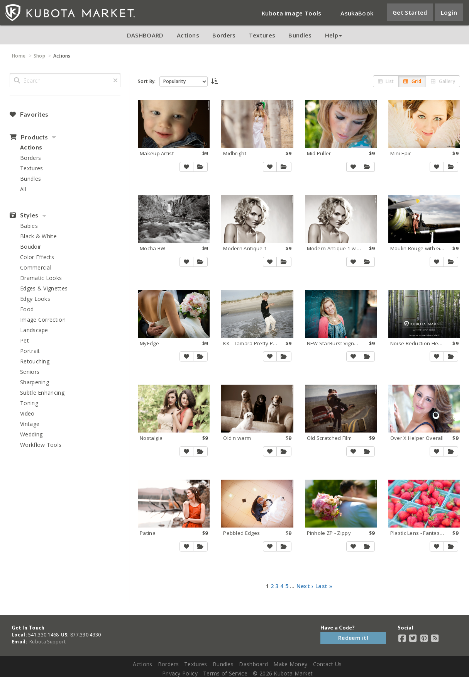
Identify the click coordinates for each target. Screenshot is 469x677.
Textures (262, 35)
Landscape (34, 330)
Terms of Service (225, 673)
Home (18, 56)
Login (449, 12)
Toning (29, 403)
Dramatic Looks (41, 278)
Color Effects (37, 257)
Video (27, 413)
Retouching (34, 361)
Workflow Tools (40, 444)
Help (333, 35)
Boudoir (30, 246)
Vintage (29, 424)
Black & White (38, 236)
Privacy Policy (180, 673)
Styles (24, 215)
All (23, 189)
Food (27, 309)
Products (29, 137)
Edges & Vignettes (44, 288)
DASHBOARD (145, 35)
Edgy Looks (35, 298)
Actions (188, 35)
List (386, 81)
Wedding (31, 434)
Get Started (410, 12)
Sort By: (147, 81)
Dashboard (253, 664)
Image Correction (43, 319)
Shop (39, 56)
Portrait (30, 351)
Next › (305, 586)
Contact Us (327, 664)
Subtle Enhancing (42, 392)
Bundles (300, 35)
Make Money (290, 664)
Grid (412, 81)
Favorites (29, 114)
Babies (29, 225)
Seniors (29, 371)
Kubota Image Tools (291, 13)
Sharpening (34, 382)
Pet (24, 340)
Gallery (443, 81)
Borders (223, 35)
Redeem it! (353, 637)
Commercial (35, 267)
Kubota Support (47, 641)
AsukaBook (356, 13)
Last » (323, 586)
